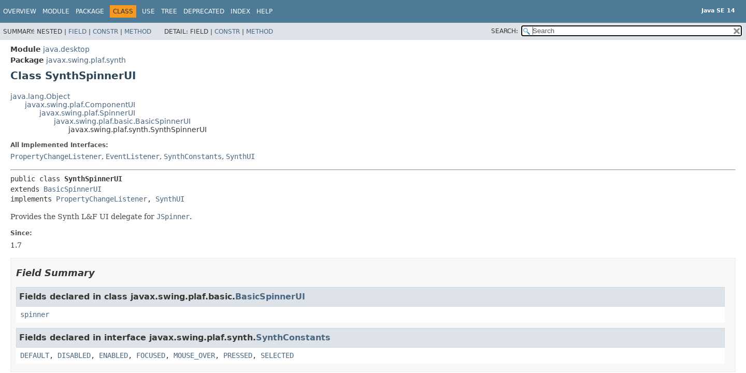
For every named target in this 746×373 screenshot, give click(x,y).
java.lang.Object (40, 96)
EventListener (133, 156)
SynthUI (240, 156)
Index (240, 11)
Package (90, 11)
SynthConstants (193, 156)
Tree (169, 11)
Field (77, 31)
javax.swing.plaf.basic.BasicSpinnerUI (122, 121)
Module (55, 11)
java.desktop (66, 49)
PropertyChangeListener (56, 156)
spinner (34, 314)
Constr (105, 31)
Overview (19, 11)
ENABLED (113, 355)
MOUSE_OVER (194, 355)
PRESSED (237, 355)
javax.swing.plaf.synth (86, 60)
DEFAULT (34, 355)
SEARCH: (504, 31)
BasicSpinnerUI (73, 189)
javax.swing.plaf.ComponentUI (80, 105)
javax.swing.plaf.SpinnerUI (87, 113)
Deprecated (203, 11)
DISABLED (74, 355)
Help (264, 11)
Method (137, 31)
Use (148, 11)
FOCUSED (150, 355)
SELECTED (277, 355)
